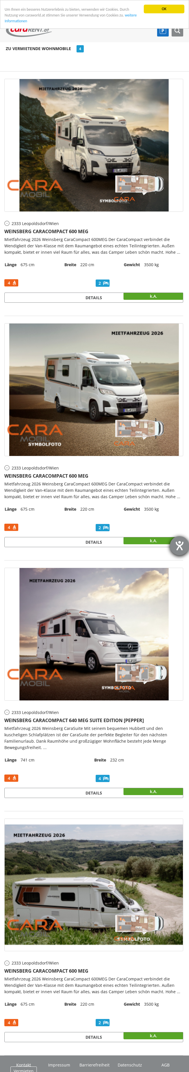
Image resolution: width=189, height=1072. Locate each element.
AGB (165, 1065)
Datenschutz (130, 1065)
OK (164, 8)
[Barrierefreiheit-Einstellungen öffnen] (179, 545)
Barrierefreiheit (94, 1065)
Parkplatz (163, 30)
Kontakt (23, 1065)
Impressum (59, 1065)
